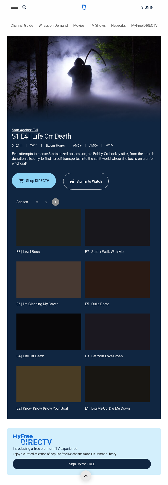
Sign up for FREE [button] (82, 464)
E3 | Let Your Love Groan (104, 355)
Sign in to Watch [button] (85, 181)
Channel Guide (21, 25)
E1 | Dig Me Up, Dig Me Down (107, 408)
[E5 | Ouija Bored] (117, 279)
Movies (78, 25)
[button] (14, 7)
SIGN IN (147, 7)
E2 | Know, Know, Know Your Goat (42, 408)
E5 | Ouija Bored (97, 303)
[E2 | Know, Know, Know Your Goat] (48, 384)
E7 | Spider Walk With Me (104, 251)
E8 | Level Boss (27, 251)
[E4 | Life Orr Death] (48, 332)
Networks (118, 25)
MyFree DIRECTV (144, 25)
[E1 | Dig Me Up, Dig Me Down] (117, 384)
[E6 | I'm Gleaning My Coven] (48, 279)
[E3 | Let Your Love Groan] (117, 332)
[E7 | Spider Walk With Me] (117, 227)
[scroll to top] (86, 476)
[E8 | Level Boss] (48, 227)
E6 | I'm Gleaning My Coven (37, 303)
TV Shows (98, 25)
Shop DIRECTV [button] (33, 180)
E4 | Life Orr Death (30, 355)
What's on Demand (53, 25)
